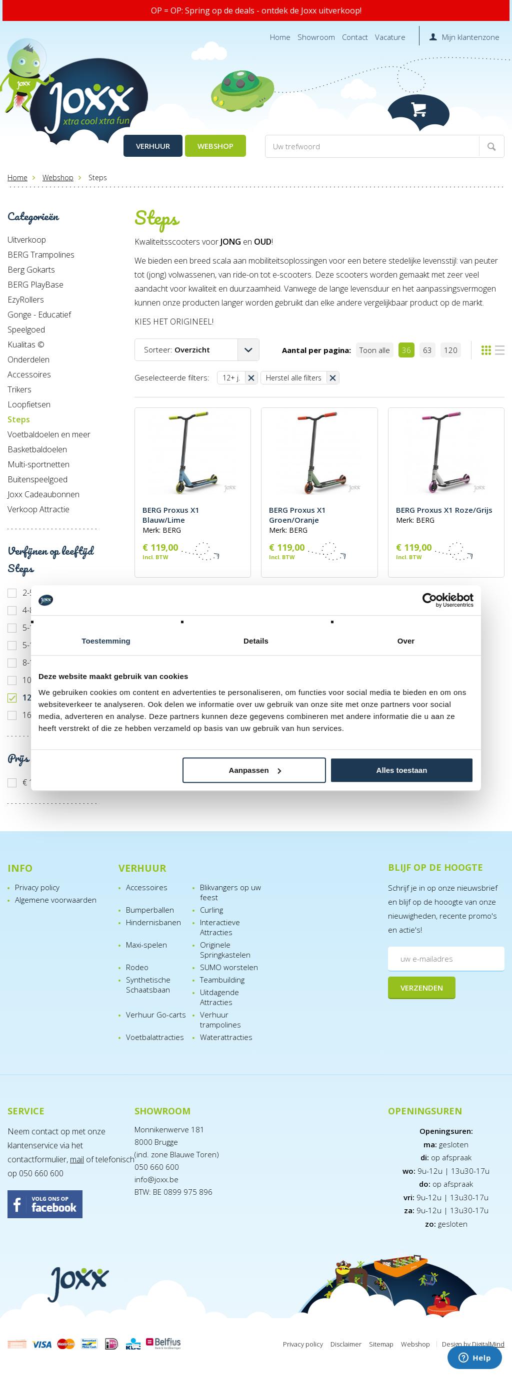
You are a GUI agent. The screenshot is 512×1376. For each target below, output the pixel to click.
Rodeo (137, 967)
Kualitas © (26, 344)
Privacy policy (37, 887)
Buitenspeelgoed (38, 479)
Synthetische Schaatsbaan (148, 985)
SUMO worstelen (229, 967)
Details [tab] (256, 641)
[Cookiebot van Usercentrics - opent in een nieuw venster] (430, 600)
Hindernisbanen (153, 922)
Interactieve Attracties (220, 927)
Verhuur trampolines (220, 1020)
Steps (19, 419)
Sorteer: (177, 349)
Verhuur (153, 146)
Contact (355, 37)
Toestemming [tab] (106, 641)
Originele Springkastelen (225, 950)
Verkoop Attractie (39, 509)
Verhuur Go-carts (156, 1015)
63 (427, 350)
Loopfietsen (29, 404)
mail (77, 1159)
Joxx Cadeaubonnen (44, 494)
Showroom (316, 37)
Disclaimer (346, 1344)
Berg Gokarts (31, 269)
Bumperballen (150, 910)
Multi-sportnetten (39, 464)
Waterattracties (226, 1037)
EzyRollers (26, 299)
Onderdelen (29, 359)
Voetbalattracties (155, 1037)
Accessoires (29, 374)
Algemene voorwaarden (55, 900)
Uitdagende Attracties (219, 997)
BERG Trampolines (41, 254)
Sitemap (381, 1344)
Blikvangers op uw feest (230, 892)
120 (451, 350)
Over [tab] (406, 641)
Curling (211, 910)
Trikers (20, 389)
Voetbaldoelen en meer (49, 434)
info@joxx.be (156, 1179)
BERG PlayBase (36, 284)
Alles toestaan (402, 770)
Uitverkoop (27, 239)
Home (280, 37)
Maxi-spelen (146, 945)
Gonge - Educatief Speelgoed (39, 322)
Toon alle (375, 350)
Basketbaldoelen (37, 449)
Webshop (216, 146)
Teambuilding (222, 980)
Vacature (390, 37)
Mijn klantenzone (471, 37)
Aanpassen (255, 770)
